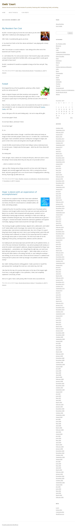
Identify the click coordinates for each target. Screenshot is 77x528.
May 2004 (58, 440)
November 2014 (60, 208)
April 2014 (58, 223)
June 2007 (58, 396)
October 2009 (59, 337)
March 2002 (59, 495)
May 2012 (58, 271)
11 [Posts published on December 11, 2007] (61, 109)
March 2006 (59, 428)
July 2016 (58, 166)
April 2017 (58, 151)
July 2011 (58, 292)
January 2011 (59, 305)
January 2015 (59, 204)
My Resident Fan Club (12, 28)
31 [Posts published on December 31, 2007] (59, 115)
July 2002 (58, 487)
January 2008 (59, 381)
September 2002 (60, 482)
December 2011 (60, 282)
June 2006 (58, 421)
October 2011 (59, 286)
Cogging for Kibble (61, 52)
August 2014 (59, 214)
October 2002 (59, 480)
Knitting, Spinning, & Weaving (63, 67)
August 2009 (59, 341)
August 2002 (59, 484)
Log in (57, 508)
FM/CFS (58, 63)
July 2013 (58, 242)
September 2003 (60, 457)
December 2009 (60, 333)
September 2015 (60, 187)
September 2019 (60, 130)
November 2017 (60, 141)
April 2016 (58, 172)
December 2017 (60, 138)
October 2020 (59, 128)
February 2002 (60, 497)
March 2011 (59, 301)
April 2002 (58, 493)
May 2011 (58, 297)
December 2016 (60, 157)
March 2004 (59, 444)
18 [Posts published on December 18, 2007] (61, 111)
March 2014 (59, 225)
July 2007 (58, 394)
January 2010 (59, 330)
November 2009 (60, 335)
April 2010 (58, 324)
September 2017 (60, 145)
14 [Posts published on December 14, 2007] (69, 109)
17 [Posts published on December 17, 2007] (59, 111)
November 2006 (60, 411)
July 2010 (58, 318)
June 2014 (58, 219)
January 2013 (59, 255)
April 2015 (58, 198)
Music (20, 70)
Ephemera (58, 60)
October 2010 (59, 311)
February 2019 (60, 132)
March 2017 (59, 153)
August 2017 (59, 147)
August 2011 (59, 290)
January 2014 (59, 229)
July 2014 (58, 217)
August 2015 (59, 189)
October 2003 (59, 455)
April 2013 (58, 248)
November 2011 (60, 284)
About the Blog (13, 12)
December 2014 (60, 206)
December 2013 (60, 231)
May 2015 (58, 195)
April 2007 (58, 400)
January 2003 (59, 474)
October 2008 (59, 362)
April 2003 (58, 468)
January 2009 (59, 356)
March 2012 (59, 276)
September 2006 (60, 415)
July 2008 (58, 368)
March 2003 (59, 470)
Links (57, 69)
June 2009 (58, 345)
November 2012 (60, 259)
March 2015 (59, 200)
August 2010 (59, 316)
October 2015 (59, 185)
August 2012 (59, 265)
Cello (16, 70)
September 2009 (60, 339)
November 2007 (60, 385)
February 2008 (60, 379)
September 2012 (60, 263)
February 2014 (60, 227)
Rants (57, 77)
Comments (60, 512)
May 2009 (58, 347)
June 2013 (58, 244)
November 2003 (60, 453)
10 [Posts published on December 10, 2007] (59, 109)
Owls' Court (9, 4)
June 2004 (58, 438)
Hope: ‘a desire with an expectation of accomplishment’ (19, 193)
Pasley (4, 109)
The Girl (58, 86)
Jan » (71, 117)
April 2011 (58, 299)
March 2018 (59, 136)
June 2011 (58, 295)
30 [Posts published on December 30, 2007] (56, 115)
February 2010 (60, 328)
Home (3, 12)
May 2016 (58, 170)
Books (57, 48)
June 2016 (58, 168)
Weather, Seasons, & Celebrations (28, 179)
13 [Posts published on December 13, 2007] (66, 109)
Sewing (58, 79)
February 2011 (60, 303)
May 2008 (58, 373)
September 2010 (60, 314)
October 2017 (59, 143)
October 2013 (59, 236)
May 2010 (58, 322)
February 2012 (60, 278)
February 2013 (60, 252)
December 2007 (60, 383)
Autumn (4, 73)
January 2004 (59, 449)
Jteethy (43, 107)
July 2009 (58, 343)
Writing (32, 283)
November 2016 (60, 160)
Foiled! (5, 83)
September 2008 (60, 364)
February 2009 (60, 354)
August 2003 (59, 459)
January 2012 (59, 280)
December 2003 (60, 451)
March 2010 (59, 326)
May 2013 (58, 246)
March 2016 (59, 174)
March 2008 (59, 377)
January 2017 (59, 155)
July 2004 (58, 436)
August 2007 (59, 392)
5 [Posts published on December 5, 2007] (63, 107)
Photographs (59, 73)
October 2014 (59, 210)
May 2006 (58, 423)
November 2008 (60, 360)
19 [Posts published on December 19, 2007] (64, 111)
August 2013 (59, 240)
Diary (16, 179)
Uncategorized (60, 88)
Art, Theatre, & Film (61, 44)
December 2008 (60, 358)
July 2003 (58, 461)
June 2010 (58, 320)
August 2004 (59, 434)
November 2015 (60, 183)
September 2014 (60, 212)
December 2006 (60, 409)
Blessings (58, 46)
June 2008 (58, 371)
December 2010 (60, 307)
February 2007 (60, 404)
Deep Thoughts (60, 56)
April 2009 (58, 349)
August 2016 (59, 164)
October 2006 (59, 413)
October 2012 (59, 261)
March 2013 (59, 250)
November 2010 (60, 309)
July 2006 (58, 419)
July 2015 (58, 191)
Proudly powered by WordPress (10, 525)
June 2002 (58, 489)
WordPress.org (60, 514)
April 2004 (58, 442)
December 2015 (60, 181)
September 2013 (60, 238)
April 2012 (58, 274)
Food (57, 65)
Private (58, 75)
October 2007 (59, 387)
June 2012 (58, 269)
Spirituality (59, 82)
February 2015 (60, 202)
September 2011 (60, 288)
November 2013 (60, 233)
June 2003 (58, 463)
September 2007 (60, 390)
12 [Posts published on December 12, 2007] (64, 109)
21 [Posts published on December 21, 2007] (69, 111)
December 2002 (60, 476)
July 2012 (58, 267)
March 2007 (59, 402)
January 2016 (59, 179)
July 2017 (58, 149)
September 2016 (60, 162)
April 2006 (58, 425)
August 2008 (59, 366)
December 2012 (60, 257)
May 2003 (58, 465)
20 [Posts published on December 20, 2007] (66, 111)
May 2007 (58, 398)
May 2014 (58, 221)
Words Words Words (27, 70)
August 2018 (59, 134)
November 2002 (60, 478)
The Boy (58, 84)
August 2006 (59, 417)
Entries (59, 510)
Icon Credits (25, 12)
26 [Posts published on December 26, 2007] (64, 113)
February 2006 (60, 430)
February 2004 (60, 446)
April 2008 (58, 375)
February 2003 (60, 472)
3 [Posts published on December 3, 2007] (58, 107)
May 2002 (58, 491)
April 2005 (58, 432)
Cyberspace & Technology (63, 54)
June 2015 (58, 193)
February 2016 (60, 176)
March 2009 (59, 352)
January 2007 (59, 406)
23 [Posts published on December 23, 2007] (56, 113)
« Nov (57, 117)
